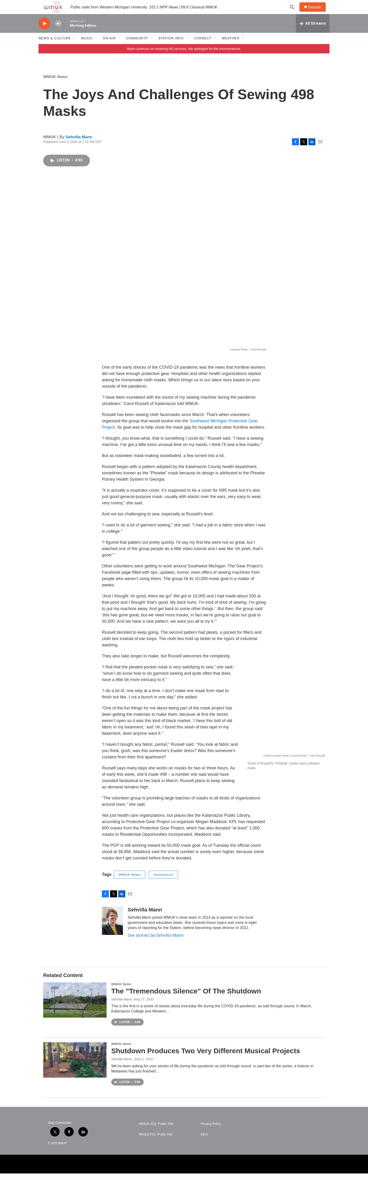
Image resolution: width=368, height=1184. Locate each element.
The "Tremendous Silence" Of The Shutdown (186, 1001)
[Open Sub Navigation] (74, 49)
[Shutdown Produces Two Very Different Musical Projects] (75, 1070)
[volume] (58, 34)
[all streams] (313, 34)
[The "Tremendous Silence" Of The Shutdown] (75, 1010)
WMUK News (55, 87)
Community (137, 49)
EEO (204, 1145)
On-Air (109, 49)
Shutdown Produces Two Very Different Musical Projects (205, 1061)
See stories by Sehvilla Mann (156, 945)
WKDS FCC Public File (155, 1145)
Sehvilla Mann (78, 147)
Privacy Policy (211, 1134)
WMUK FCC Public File (156, 1134)
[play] (44, 34)
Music (87, 49)
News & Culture (54, 49)
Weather (231, 49)
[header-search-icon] (294, 12)
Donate (317, 12)
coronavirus (163, 885)
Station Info (171, 49)
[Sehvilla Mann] (112, 931)
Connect (203, 49)
